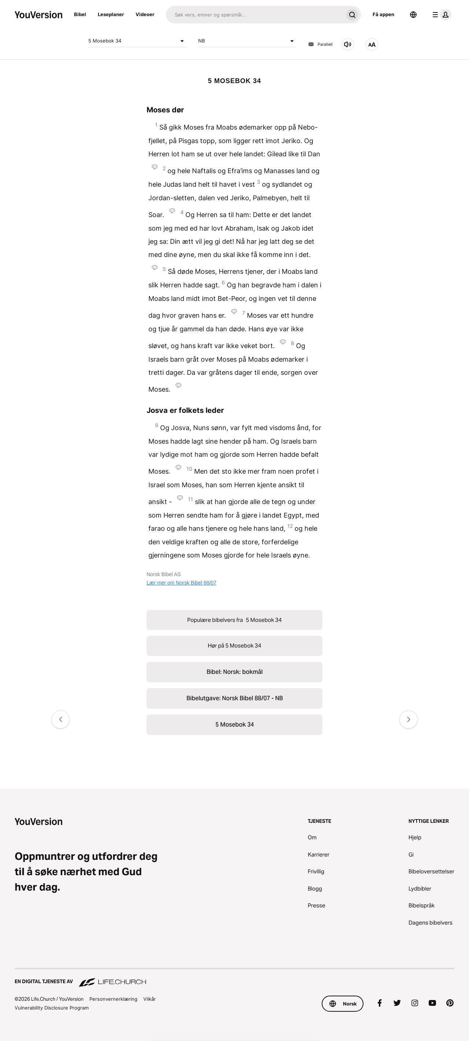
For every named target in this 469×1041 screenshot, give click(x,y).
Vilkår (149, 999)
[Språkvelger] (413, 14)
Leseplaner (111, 14)
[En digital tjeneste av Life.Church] (234, 978)
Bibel (80, 14)
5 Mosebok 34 (137, 41)
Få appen (383, 14)
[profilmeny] (440, 14)
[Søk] (254, 14)
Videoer (145, 14)
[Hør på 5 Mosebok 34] (347, 44)
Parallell (320, 44)
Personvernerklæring (113, 999)
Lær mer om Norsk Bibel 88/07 (182, 583)
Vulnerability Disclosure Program (52, 1008)
